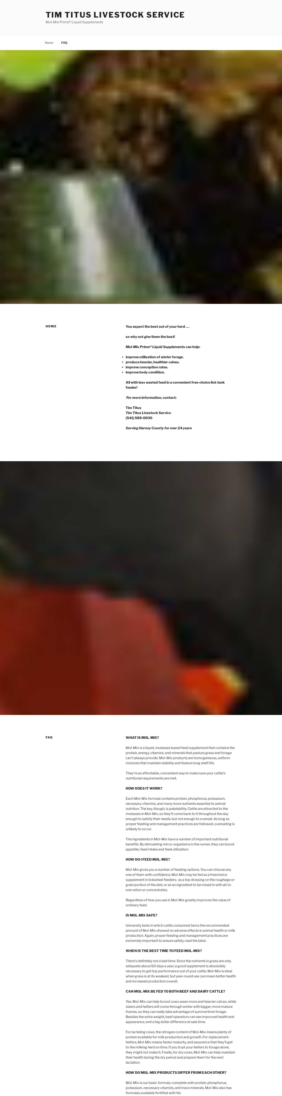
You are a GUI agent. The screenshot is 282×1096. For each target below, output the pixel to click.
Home (49, 42)
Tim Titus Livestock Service (115, 14)
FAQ (64, 42)
